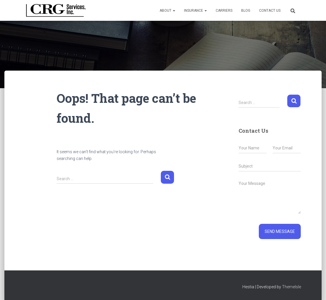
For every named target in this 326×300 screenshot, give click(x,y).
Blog (245, 10)
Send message (280, 231)
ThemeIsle (291, 286)
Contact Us (270, 10)
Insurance (195, 10)
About (167, 10)
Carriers (224, 10)
